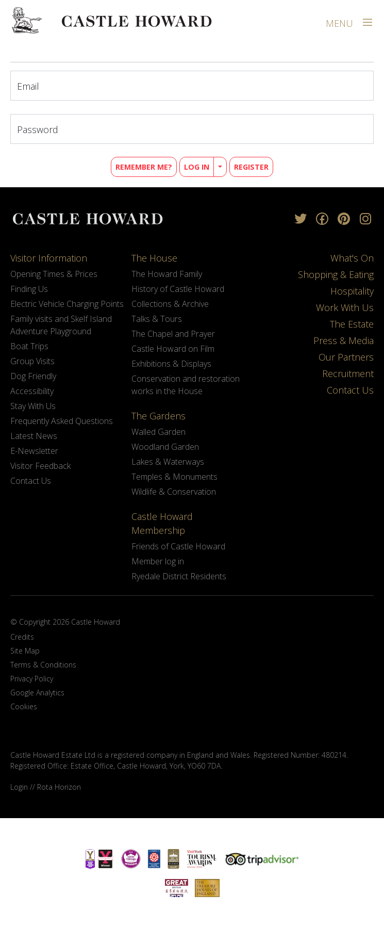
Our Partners (346, 357)
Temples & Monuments (174, 476)
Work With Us (345, 307)
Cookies (23, 706)
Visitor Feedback (40, 465)
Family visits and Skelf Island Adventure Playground (61, 325)
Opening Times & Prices (53, 274)
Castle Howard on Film (172, 348)
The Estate (352, 324)
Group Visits (32, 361)
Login (19, 787)
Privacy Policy (31, 678)
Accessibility (32, 391)
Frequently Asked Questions (61, 421)
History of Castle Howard (177, 289)
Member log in (157, 561)
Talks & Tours (156, 318)
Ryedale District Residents (178, 576)
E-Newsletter (34, 451)
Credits (22, 637)
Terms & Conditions (43, 665)
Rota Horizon (59, 787)
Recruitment (348, 373)
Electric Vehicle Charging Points (67, 304)
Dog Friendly (33, 376)
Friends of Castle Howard (178, 546)
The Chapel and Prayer (173, 333)
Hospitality (352, 291)
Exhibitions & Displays (171, 363)
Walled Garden (158, 431)
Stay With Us (33, 406)
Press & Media (343, 340)
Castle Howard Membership (162, 523)
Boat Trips (29, 346)
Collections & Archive (170, 304)
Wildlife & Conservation (173, 491)
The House (154, 258)
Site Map (25, 651)
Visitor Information (48, 258)
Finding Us (29, 289)
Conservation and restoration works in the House (185, 385)
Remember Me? (143, 167)
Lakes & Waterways (167, 461)
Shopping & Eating (336, 274)
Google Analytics (37, 692)
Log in (196, 167)
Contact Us (30, 480)
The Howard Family (166, 274)
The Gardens (158, 416)
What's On (352, 258)
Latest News (33, 436)
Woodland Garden (165, 446)
